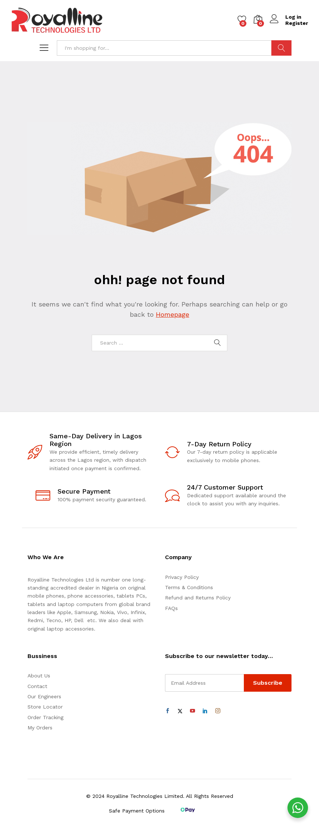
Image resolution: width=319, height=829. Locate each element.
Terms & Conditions (189, 587)
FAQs (171, 608)
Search (281, 48)
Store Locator (45, 707)
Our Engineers (44, 696)
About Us (38, 676)
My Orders (39, 728)
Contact (37, 686)
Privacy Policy (182, 577)
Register (296, 23)
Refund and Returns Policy (198, 598)
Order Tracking (45, 717)
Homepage (172, 314)
